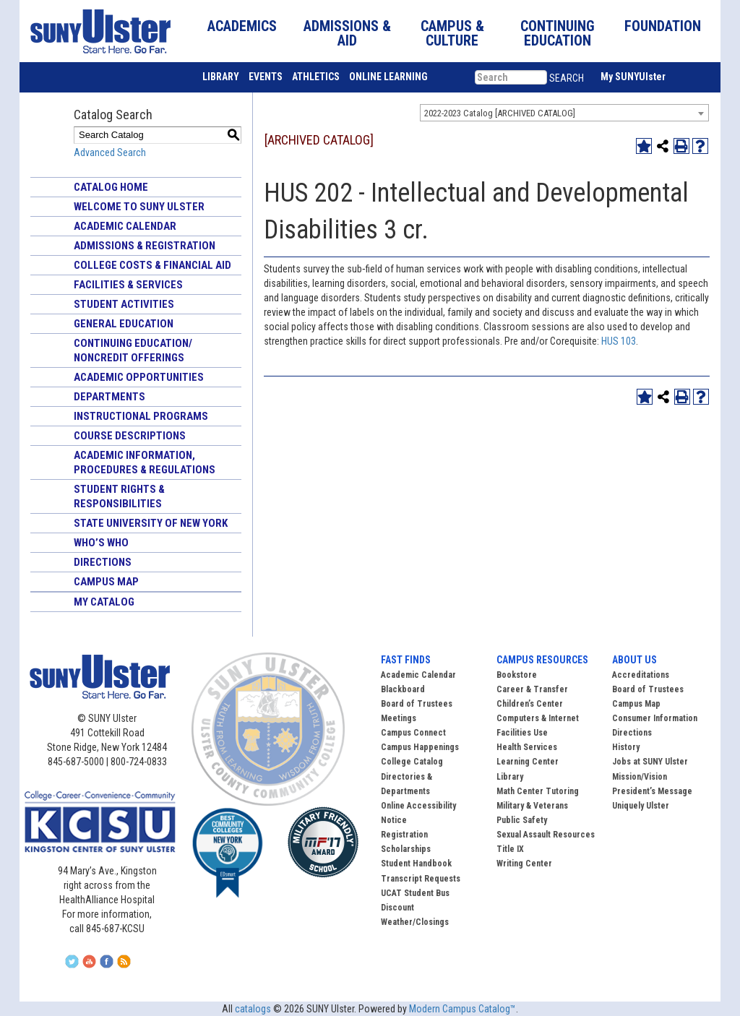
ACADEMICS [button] (242, 26)
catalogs (253, 1009)
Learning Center (527, 762)
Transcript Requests (420, 879)
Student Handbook (416, 863)
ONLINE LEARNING (388, 76)
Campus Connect (413, 733)
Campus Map (106, 581)
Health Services (526, 747)
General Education (123, 323)
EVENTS (266, 76)
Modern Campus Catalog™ (462, 1009)
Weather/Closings (415, 922)
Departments (109, 396)
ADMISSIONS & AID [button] (347, 33)
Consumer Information (654, 718)
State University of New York (151, 523)
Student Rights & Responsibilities (119, 496)
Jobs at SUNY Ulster (650, 762)
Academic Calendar (125, 226)
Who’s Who (101, 542)
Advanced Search (110, 152)
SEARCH (566, 78)
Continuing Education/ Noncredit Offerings (133, 350)
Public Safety (521, 820)
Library (509, 777)
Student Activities (124, 304)
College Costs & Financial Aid (152, 265)
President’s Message (652, 791)
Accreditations (640, 675)
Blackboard (403, 689)
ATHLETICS (316, 76)
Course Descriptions (130, 435)
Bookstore (516, 675)
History (626, 747)
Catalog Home (111, 187)
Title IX (510, 849)
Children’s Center (529, 704)
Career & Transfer (532, 689)
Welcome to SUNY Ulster (139, 206)
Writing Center (524, 863)
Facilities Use (522, 733)
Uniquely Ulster (640, 806)
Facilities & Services (128, 284)
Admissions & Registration (144, 245)
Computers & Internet (537, 718)
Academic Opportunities (139, 377)
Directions (103, 562)
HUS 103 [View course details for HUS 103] (618, 341)
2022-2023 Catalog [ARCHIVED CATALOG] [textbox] (499, 113)
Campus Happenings (420, 747)
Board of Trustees (648, 689)
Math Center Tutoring (537, 791)
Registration (404, 835)
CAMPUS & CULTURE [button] (452, 33)
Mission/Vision (639, 777)
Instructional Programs (141, 416)
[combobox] (564, 112)
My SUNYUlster (633, 76)
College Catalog (412, 762)
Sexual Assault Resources (545, 835)
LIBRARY (220, 76)
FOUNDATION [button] (662, 26)
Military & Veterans (532, 806)
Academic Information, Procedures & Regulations (144, 462)
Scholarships (406, 849)
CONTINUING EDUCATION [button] (557, 33)
